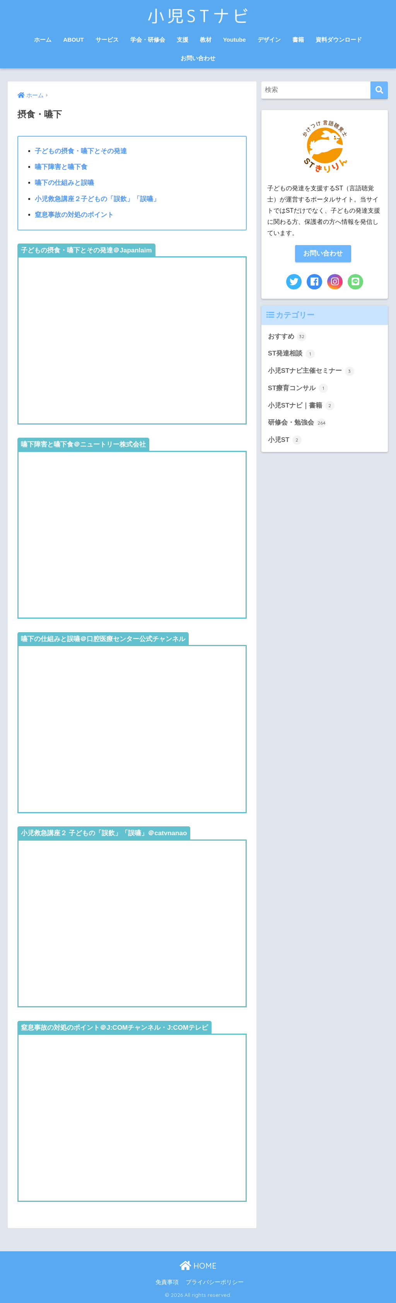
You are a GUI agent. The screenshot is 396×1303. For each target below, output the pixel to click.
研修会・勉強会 (297, 423)
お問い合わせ (198, 58)
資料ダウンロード (339, 39)
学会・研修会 (147, 39)
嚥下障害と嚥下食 (61, 167)
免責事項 (167, 1282)
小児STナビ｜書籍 (301, 405)
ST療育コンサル (298, 388)
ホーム (42, 39)
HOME (198, 1266)
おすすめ (287, 336)
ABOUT (73, 39)
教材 (206, 39)
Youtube (234, 39)
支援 (182, 39)
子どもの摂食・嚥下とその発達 (81, 151)
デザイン (269, 39)
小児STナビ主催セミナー (311, 371)
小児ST (285, 440)
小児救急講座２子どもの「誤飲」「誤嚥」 (97, 199)
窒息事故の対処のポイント (74, 214)
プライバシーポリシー (215, 1282)
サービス (107, 39)
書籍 (298, 39)
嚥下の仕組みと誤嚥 (64, 182)
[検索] (379, 90)
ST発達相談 (291, 354)
